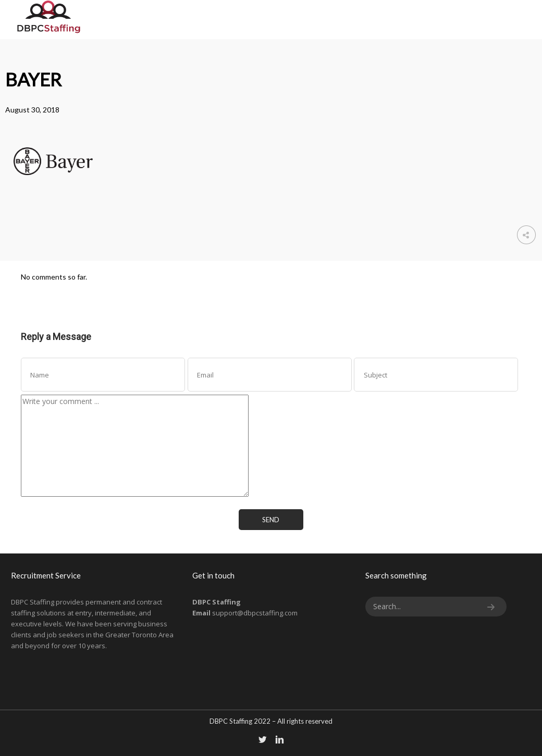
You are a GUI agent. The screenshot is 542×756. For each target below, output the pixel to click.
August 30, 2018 (32, 109)
